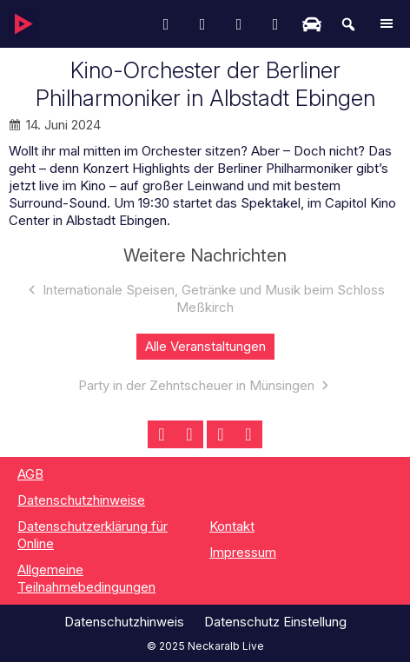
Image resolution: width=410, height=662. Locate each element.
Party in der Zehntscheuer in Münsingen (196, 385)
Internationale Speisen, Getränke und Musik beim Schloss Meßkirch (214, 298)
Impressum (242, 552)
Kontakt (232, 526)
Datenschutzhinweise (81, 500)
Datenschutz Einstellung (275, 621)
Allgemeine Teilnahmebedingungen (86, 578)
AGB (30, 474)
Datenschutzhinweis (124, 621)
